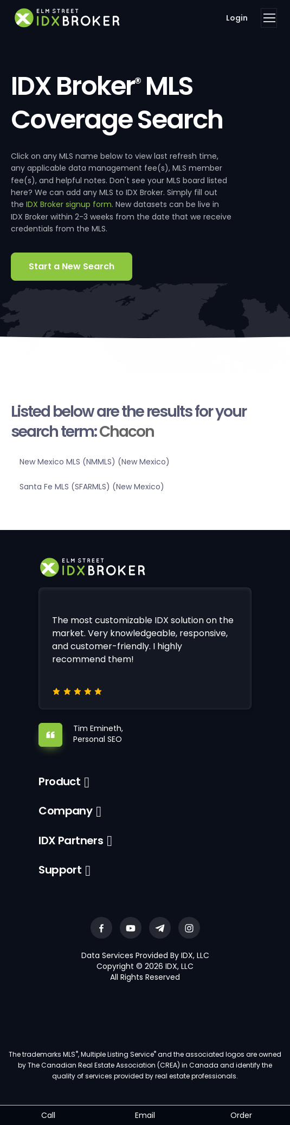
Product (59, 781)
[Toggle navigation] (269, 18)
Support (59, 869)
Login (237, 17)
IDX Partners (70, 840)
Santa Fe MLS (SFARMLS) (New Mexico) (92, 486)
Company (65, 810)
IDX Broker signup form (69, 204)
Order (241, 1115)
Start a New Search (71, 266)
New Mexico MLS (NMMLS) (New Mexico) (95, 461)
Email (145, 1115)
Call (48, 1115)
